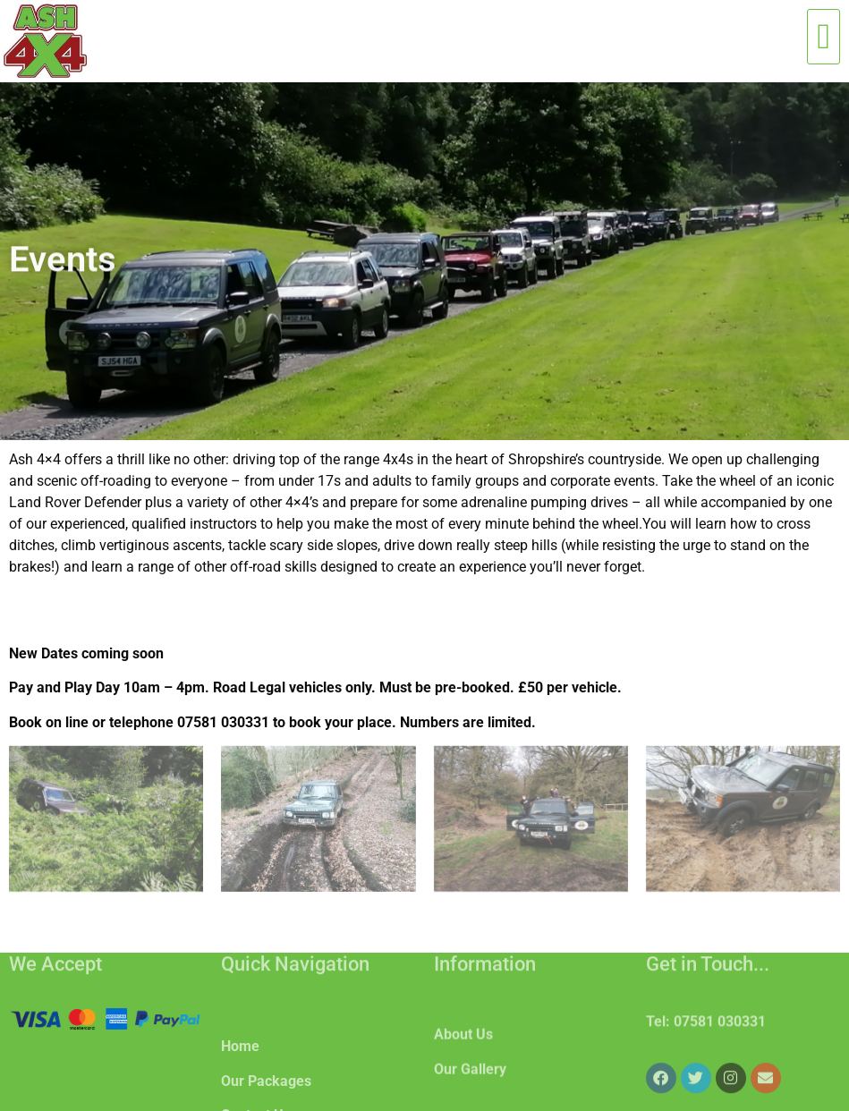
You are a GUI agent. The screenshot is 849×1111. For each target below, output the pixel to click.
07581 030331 (720, 1030)
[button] (823, 36)
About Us (463, 1049)
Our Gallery (470, 1084)
